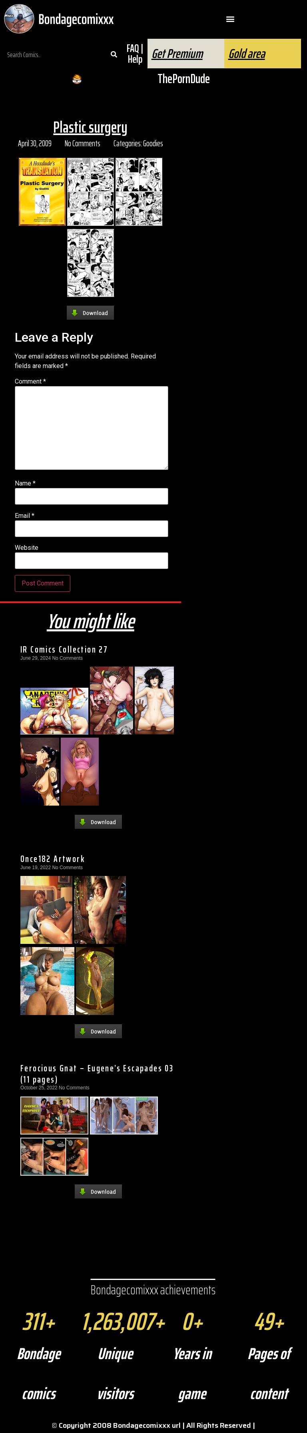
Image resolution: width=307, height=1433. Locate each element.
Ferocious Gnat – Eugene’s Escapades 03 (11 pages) (96, 1074)
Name (25, 483)
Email (24, 516)
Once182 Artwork (52, 859)
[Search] (114, 55)
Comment (30, 381)
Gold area (246, 54)
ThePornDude (183, 79)
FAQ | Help (135, 54)
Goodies (153, 143)
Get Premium (177, 54)
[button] (230, 19)
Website (26, 548)
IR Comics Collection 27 (64, 649)
